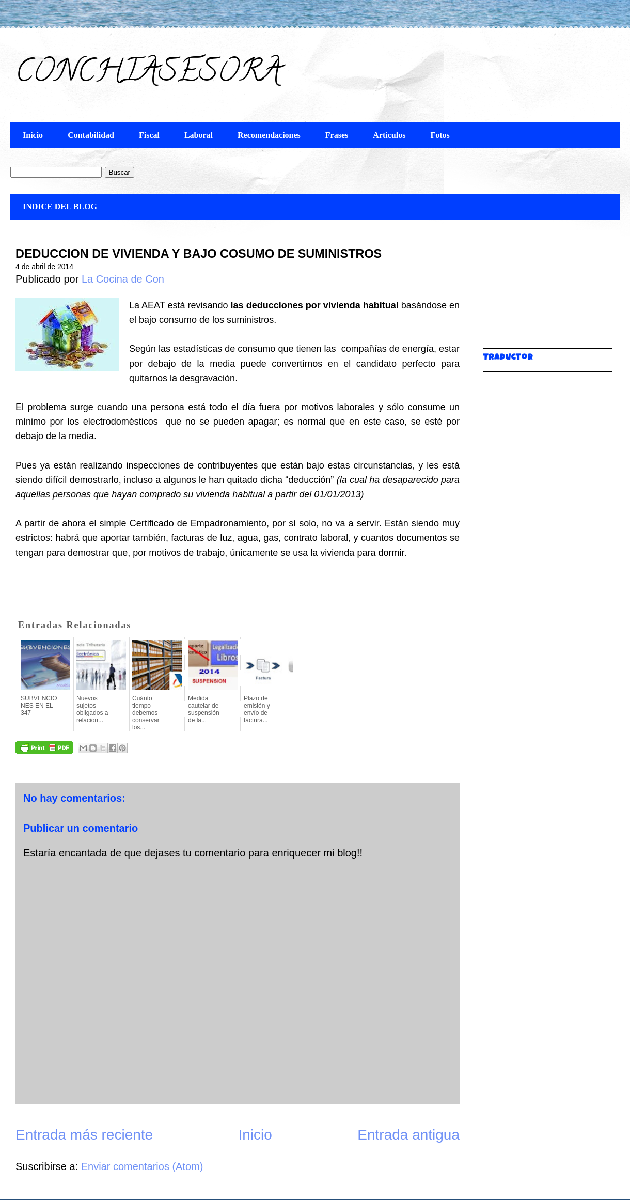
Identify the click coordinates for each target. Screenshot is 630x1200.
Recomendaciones (269, 135)
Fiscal (149, 135)
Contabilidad (91, 135)
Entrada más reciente (84, 1135)
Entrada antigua (408, 1135)
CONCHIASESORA (148, 74)
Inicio (33, 135)
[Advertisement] (534, 289)
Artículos (389, 135)
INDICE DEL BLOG (60, 206)
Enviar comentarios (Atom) (142, 1166)
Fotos (439, 135)
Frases (336, 135)
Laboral (198, 135)
